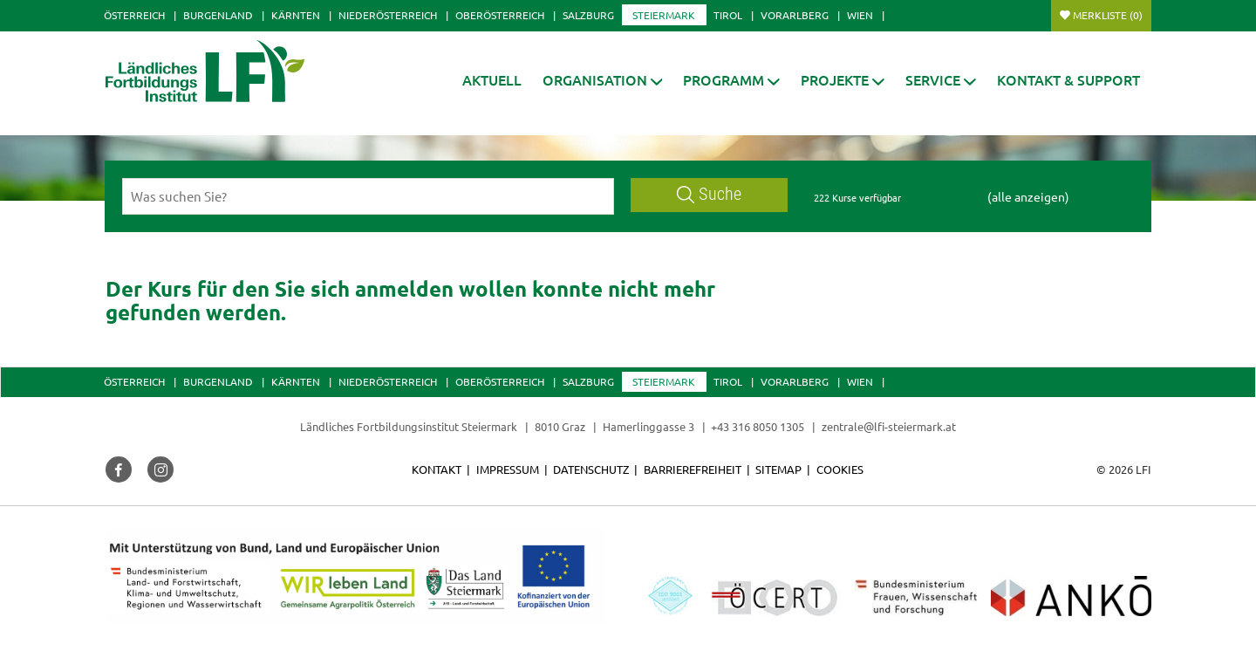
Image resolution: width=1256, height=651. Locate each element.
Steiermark (663, 15)
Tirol (727, 15)
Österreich (134, 15)
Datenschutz (591, 469)
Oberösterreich (499, 15)
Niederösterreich (387, 15)
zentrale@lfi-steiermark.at (889, 426)
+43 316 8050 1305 (757, 426)
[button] (602, 79)
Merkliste (1108, 15)
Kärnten (295, 15)
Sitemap (778, 469)
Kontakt (436, 469)
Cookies (840, 469)
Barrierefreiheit (692, 469)
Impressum (507, 469)
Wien (860, 15)
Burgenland (218, 15)
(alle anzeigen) (1028, 196)
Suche (709, 194)
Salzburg (588, 15)
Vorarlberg (795, 15)
